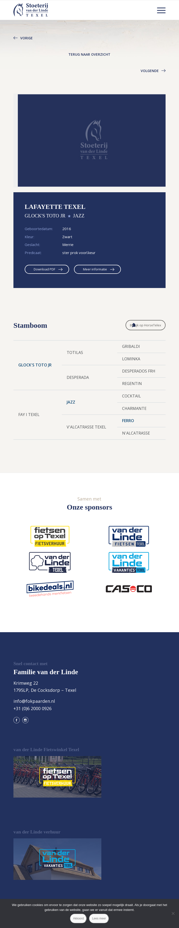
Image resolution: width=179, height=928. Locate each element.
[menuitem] (159, 10)
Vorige (26, 38)
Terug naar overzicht (89, 54)
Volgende (150, 70)
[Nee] (172, 913)
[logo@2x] (74, 10)
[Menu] (159, 10)
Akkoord (78, 918)
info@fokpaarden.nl (34, 701)
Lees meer (99, 918)
